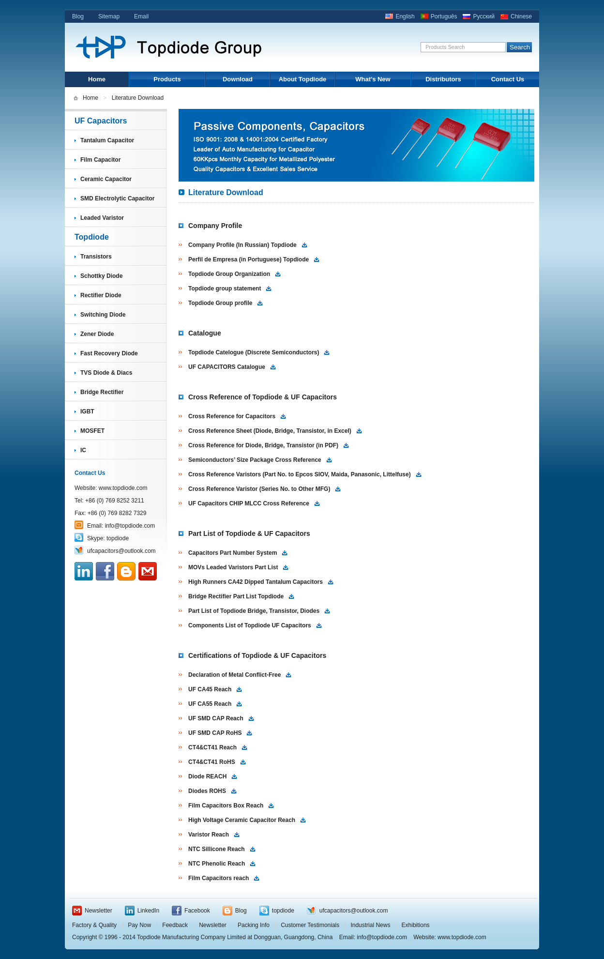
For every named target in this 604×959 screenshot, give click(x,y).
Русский (484, 16)
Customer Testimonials (310, 925)
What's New (372, 79)
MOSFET (92, 430)
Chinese (521, 16)
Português (444, 16)
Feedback (175, 925)
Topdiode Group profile (220, 303)
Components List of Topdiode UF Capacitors (249, 625)
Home (97, 79)
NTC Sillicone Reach (216, 849)
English (404, 16)
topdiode (117, 538)
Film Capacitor (100, 159)
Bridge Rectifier (101, 392)
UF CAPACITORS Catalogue (226, 367)
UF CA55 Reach (209, 703)
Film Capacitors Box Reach (225, 805)
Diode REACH (207, 776)
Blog (78, 16)
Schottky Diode (101, 276)
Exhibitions (416, 925)
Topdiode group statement (224, 288)
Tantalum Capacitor (107, 140)
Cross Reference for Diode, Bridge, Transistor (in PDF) (263, 445)
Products (167, 79)
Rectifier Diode (100, 295)
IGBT (87, 411)
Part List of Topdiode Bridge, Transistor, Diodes (253, 611)
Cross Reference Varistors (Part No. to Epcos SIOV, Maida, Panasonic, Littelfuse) (299, 474)
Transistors (96, 256)
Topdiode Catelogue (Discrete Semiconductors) (253, 352)
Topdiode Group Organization (229, 274)
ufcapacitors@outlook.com (121, 551)
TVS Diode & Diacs (106, 372)
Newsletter (98, 910)
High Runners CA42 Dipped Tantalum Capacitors (255, 581)
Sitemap (109, 16)
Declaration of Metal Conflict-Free (234, 674)
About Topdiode (303, 79)
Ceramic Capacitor (106, 179)
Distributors (443, 79)
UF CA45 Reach (209, 689)
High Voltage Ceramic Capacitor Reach (241, 820)
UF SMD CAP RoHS (215, 733)
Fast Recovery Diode (109, 353)
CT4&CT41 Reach (212, 747)
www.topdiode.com (123, 488)
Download (238, 79)
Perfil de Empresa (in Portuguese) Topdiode (248, 259)
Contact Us (508, 79)
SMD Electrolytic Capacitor (117, 198)
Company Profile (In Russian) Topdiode (242, 245)
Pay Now (139, 925)
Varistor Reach (208, 834)
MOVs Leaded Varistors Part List (233, 567)
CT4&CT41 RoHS (211, 762)
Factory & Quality (94, 925)
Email (141, 16)
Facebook (197, 910)
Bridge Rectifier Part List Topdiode (236, 596)
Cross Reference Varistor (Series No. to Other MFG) (259, 489)
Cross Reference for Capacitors (231, 416)
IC (83, 450)
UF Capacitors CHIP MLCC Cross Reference (248, 503)
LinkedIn (148, 910)
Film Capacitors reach (218, 878)
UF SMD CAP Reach (215, 718)
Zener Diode (97, 334)
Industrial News (370, 925)
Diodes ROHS (207, 791)
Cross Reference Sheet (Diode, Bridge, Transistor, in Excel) (269, 430)
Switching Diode (102, 314)
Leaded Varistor (102, 217)
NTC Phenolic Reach (216, 863)
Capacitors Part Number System (232, 552)
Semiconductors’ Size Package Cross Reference (254, 460)
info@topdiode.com (130, 525)
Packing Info (254, 925)
